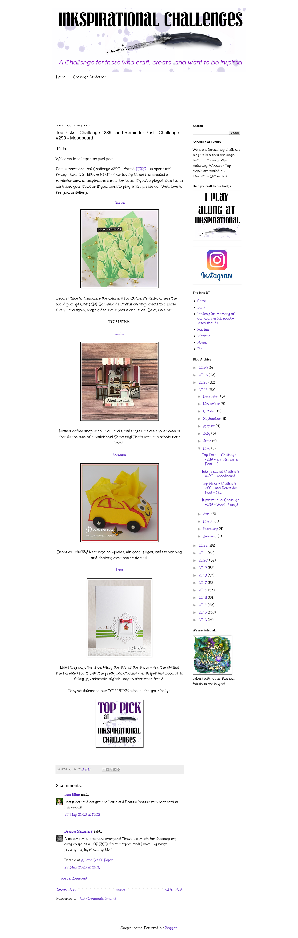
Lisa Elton (72, 794)
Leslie (119, 333)
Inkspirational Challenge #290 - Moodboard (220, 473)
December (211, 396)
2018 (203, 575)
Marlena (203, 336)
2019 (203, 568)
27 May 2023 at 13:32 (82, 814)
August (209, 426)
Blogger (171, 928)
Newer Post (66, 889)
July (207, 433)
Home (60, 77)
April (207, 514)
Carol (201, 301)
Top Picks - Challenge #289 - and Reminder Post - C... (220, 459)
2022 (204, 545)
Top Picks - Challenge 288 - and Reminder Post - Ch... (219, 488)
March (209, 521)
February (211, 528)
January (210, 536)
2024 (203, 382)
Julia (201, 307)
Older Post (173, 889)
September (212, 418)
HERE (141, 168)
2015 (203, 597)
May (207, 448)
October (210, 411)
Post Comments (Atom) (97, 898)
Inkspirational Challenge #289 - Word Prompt (220, 502)
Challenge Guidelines (89, 77)
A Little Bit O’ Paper (97, 860)
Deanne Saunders (78, 831)
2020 (204, 560)
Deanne (119, 454)
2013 (203, 612)
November (212, 403)
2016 (203, 590)
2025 (204, 375)
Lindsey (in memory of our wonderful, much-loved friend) (215, 318)
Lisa (119, 569)
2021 (203, 553)
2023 (204, 390)
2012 (203, 620)
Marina (203, 329)
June (207, 441)
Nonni (120, 202)
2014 (203, 605)
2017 (203, 582)
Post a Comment (74, 878)
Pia (199, 349)
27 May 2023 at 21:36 (82, 867)
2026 (204, 367)
